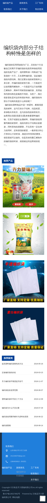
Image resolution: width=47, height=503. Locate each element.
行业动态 (20, 476)
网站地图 (16, 497)
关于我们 (23, 9)
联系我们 (8, 9)
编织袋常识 (21, 472)
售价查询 (39, 9)
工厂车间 (39, 3)
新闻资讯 (23, 3)
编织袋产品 (8, 3)
